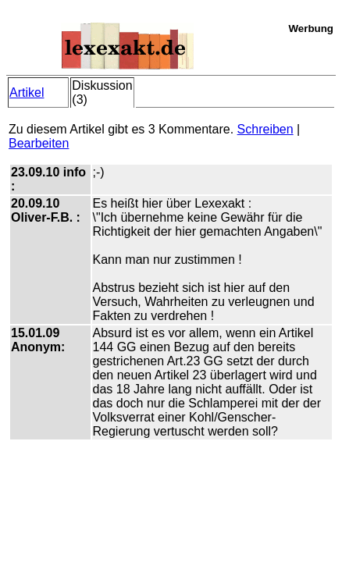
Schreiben (265, 129)
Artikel (26, 92)
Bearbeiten (39, 143)
